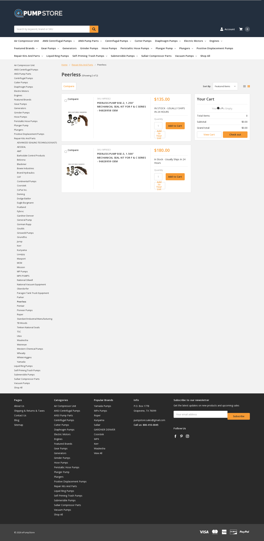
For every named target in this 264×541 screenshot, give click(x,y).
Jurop (19, 241)
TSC (19, 331)
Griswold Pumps (25, 232)
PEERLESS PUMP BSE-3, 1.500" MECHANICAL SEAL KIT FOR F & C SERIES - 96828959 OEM (121, 157)
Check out (235, 134)
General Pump (24, 219)
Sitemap (18, 424)
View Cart (209, 134)
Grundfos (22, 237)
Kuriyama (22, 250)
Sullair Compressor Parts (156, 55)
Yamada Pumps (102, 406)
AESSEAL (21, 146)
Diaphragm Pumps (168, 40)
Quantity (158, 118)
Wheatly (21, 353)
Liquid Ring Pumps (57, 55)
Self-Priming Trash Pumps (89, 55)
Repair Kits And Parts (28, 55)
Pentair (20, 305)
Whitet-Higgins (24, 357)
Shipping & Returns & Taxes (29, 410)
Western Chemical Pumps (30, 348)
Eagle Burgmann (25, 202)
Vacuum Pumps (186, 55)
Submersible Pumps (124, 55)
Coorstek (21, 185)
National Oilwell (25, 280)
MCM (19, 262)
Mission (21, 267)
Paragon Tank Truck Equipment (33, 293)
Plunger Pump (166, 48)
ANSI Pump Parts (90, 40)
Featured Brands (26, 48)
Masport (21, 258)
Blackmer (21, 164)
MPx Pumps (100, 410)
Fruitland (21, 207)
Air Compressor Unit (26, 40)
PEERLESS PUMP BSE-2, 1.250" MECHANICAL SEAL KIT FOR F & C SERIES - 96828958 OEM (121, 106)
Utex (19, 335)
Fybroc (20, 211)
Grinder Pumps (89, 48)
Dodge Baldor (24, 198)
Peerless (21, 301)
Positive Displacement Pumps (215, 48)
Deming (21, 194)
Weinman (22, 344)
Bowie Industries (25, 168)
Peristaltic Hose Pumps (136, 48)
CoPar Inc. (22, 189)
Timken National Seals (28, 327)
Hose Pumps (109, 48)
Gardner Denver (25, 215)
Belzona (21, 159)
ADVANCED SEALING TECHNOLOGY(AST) (37, 142)
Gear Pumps (50, 48)
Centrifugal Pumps (118, 40)
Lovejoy (21, 254)
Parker (20, 297)
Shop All (205, 55)
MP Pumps (22, 271)
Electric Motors (195, 40)
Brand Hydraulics (26, 172)
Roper (20, 314)
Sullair (97, 424)
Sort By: (207, 86)
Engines (216, 40)
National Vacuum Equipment (31, 284)
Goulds (20, 228)
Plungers (186, 48)
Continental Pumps (26, 181)
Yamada (21, 361)
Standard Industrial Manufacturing (34, 318)
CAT (19, 176)
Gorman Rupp (24, 224)
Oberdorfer (23, 288)
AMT (19, 151)
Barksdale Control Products (31, 155)
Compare (68, 86)
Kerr (19, 245)
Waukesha (22, 340)
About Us (19, 406)
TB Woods (22, 322)
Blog (16, 420)
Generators (69, 48)
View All (98, 453)
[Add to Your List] (171, 134)
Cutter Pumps (143, 40)
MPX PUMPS (23, 275)
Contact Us (20, 415)
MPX (96, 439)
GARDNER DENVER (104, 429)
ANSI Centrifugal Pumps (59, 40)
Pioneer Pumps (25, 310)
